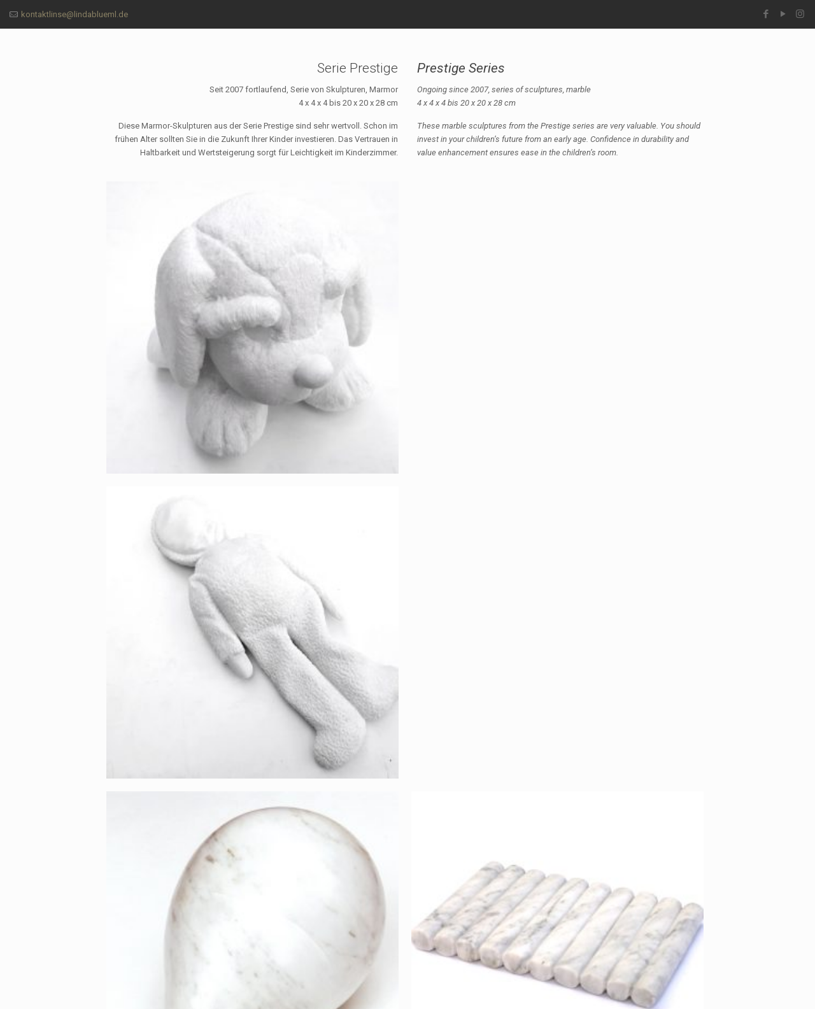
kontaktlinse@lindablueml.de (74, 14)
